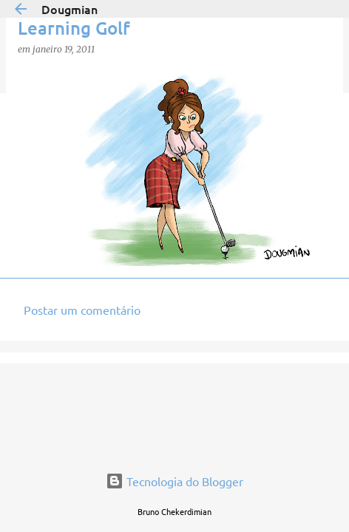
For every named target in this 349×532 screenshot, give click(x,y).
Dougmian (69, 9)
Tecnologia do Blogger (174, 481)
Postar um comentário (82, 309)
